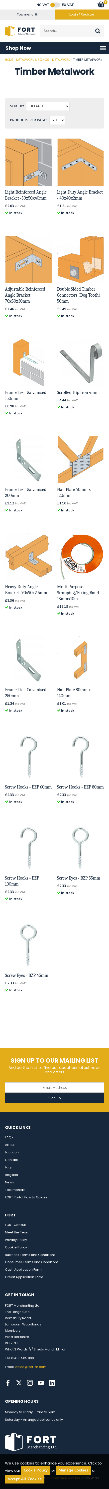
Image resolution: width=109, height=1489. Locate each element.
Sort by (17, 106)
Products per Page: (28, 120)
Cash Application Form (23, 1269)
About (10, 1144)
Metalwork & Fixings (32, 60)
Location (12, 1152)
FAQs (9, 1137)
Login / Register (81, 14)
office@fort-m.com (30, 1366)
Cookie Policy (16, 1247)
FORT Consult (15, 1224)
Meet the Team (17, 1232)
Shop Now (55, 48)
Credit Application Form (24, 1277)
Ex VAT (68, 5)
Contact (11, 1159)
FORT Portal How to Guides (26, 1197)
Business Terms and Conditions (30, 1254)
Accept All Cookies (24, 1478)
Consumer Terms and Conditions (32, 1262)
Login (9, 1167)
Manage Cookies (73, 1470)
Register (11, 1174)
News (9, 1182)
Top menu (27, 14)
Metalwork (61, 60)
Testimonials (15, 1189)
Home (9, 60)
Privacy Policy (16, 1239)
